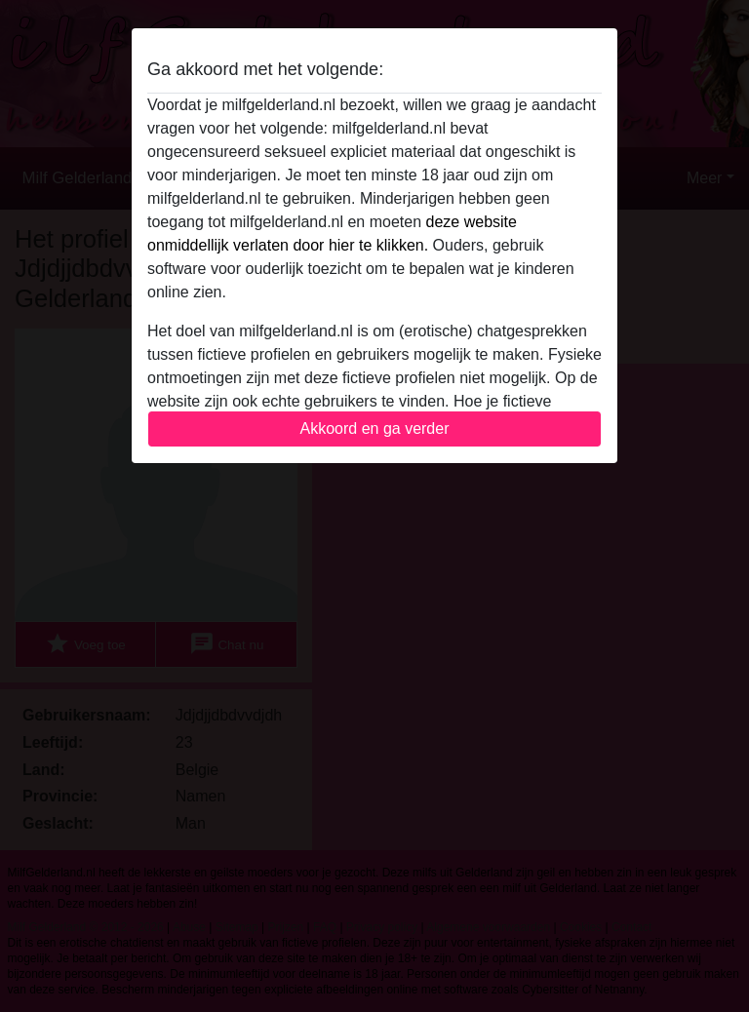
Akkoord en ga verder (375, 428)
